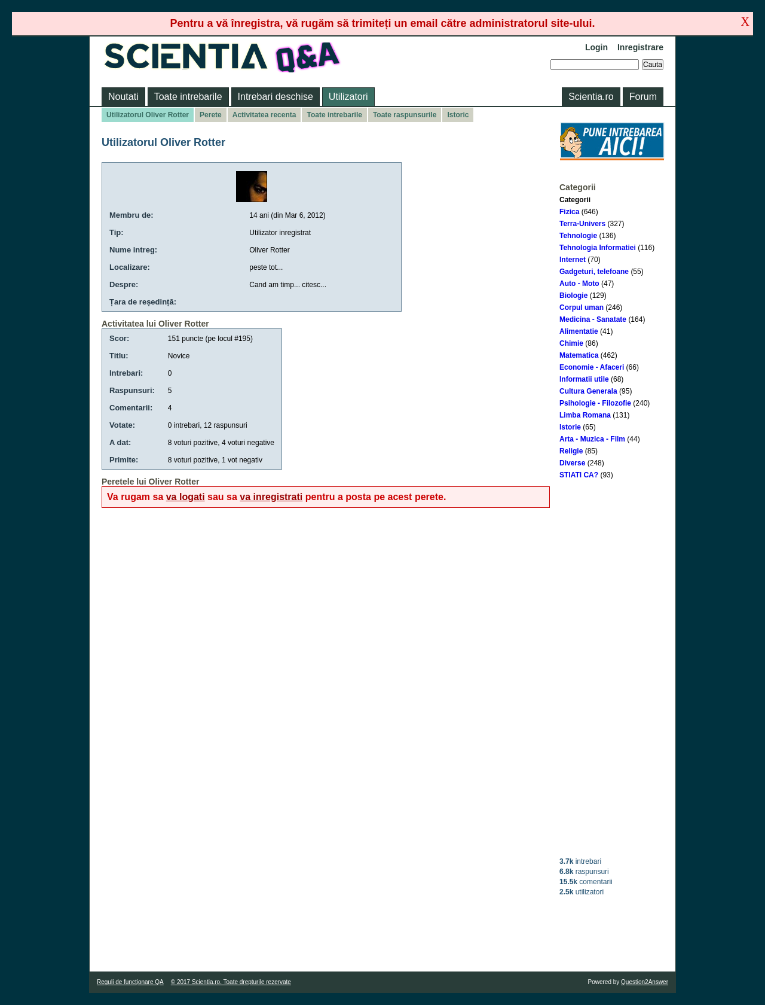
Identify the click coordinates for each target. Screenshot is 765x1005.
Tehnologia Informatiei (597, 247)
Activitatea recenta (264, 115)
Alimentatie (578, 331)
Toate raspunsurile (404, 115)
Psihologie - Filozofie (595, 403)
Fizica (569, 212)
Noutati (123, 97)
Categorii (574, 200)
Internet (572, 259)
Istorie (570, 427)
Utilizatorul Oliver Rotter (147, 115)
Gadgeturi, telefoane (594, 271)
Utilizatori (348, 97)
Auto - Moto (579, 283)
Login (596, 47)
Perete (211, 115)
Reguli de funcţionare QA (130, 982)
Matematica (578, 355)
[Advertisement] (612, 668)
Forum (643, 97)
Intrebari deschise (275, 97)
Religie (571, 451)
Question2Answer (644, 982)
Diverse (572, 463)
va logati (185, 497)
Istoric (458, 115)
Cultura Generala (588, 391)
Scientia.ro (591, 97)
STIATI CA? (578, 475)
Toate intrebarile (188, 97)
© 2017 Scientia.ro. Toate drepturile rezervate (231, 982)
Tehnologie (578, 236)
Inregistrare (640, 47)
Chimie (571, 343)
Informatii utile (584, 379)
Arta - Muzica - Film (592, 439)
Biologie (573, 295)
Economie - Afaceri (591, 367)
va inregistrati (271, 497)
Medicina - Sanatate (592, 319)
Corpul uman (581, 307)
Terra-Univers (582, 224)
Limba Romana (585, 415)
